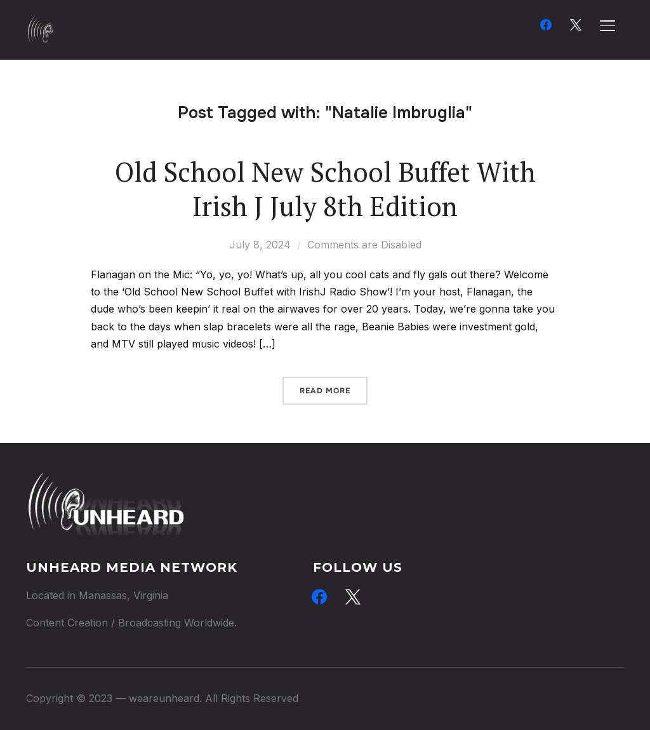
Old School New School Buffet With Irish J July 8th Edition (325, 189)
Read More (325, 391)
